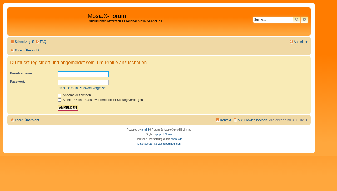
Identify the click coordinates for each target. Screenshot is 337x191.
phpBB (145, 129)
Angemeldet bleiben (74, 95)
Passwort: (17, 82)
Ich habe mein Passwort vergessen (82, 88)
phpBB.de (176, 139)
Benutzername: (21, 73)
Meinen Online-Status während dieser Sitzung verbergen (100, 100)
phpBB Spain (164, 134)
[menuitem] (40, 41)
